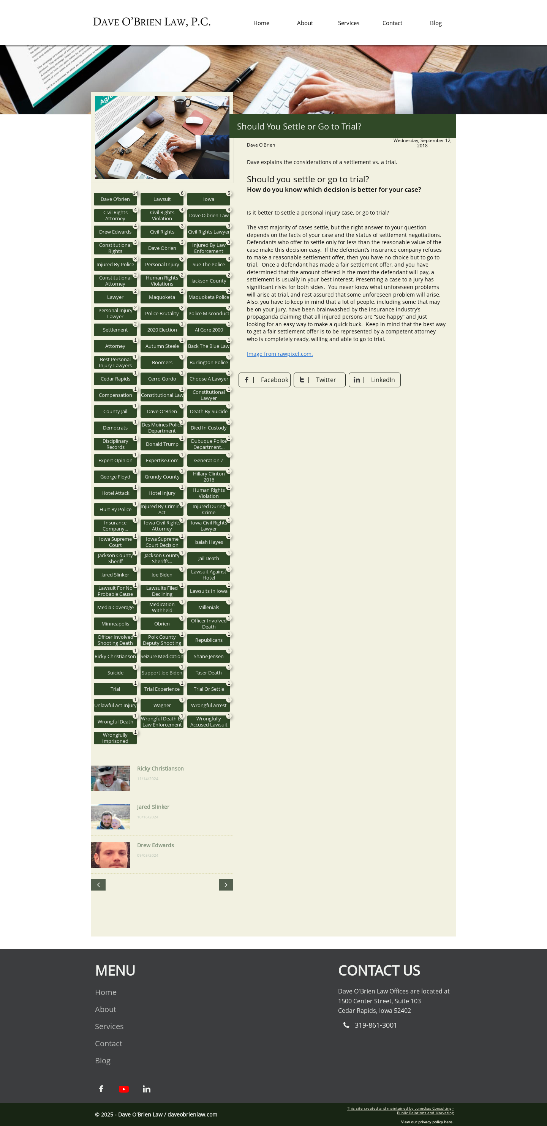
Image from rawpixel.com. (280, 353)
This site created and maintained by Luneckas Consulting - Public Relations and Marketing (400, 1110)
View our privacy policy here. (427, 1121)
